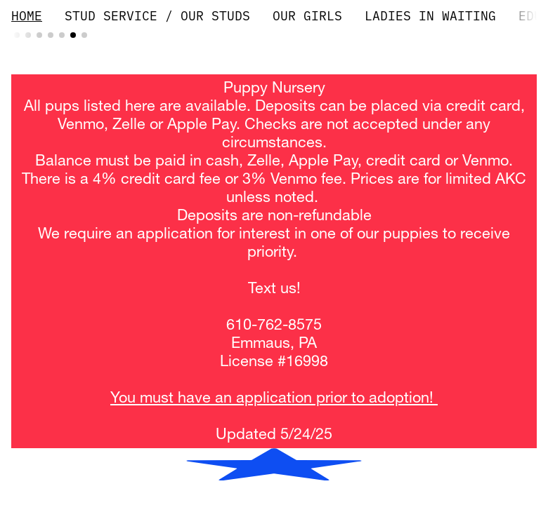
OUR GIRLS (307, 16)
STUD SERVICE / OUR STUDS (157, 16)
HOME (26, 16)
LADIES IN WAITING (430, 16)
